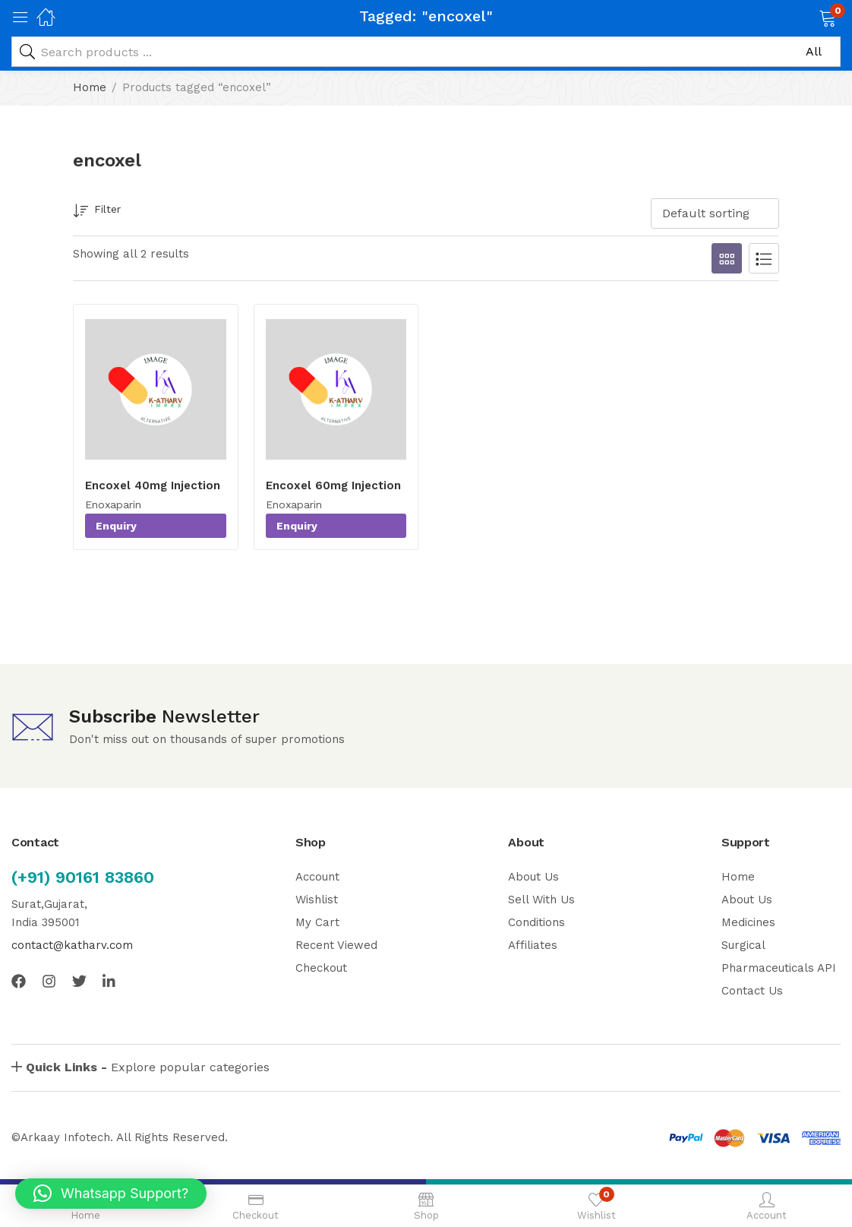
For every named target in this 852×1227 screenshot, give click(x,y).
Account (317, 877)
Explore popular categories (148, 1067)
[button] (808, 17)
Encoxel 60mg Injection (333, 485)
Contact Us (752, 991)
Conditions (536, 922)
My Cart (317, 922)
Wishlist (316, 899)
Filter (97, 211)
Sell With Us (541, 899)
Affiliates (532, 945)
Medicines (748, 922)
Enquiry (116, 526)
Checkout (321, 968)
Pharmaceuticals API (778, 968)
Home (89, 87)
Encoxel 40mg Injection (152, 485)
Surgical (743, 945)
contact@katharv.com (72, 945)
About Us (533, 877)
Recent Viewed (336, 945)
